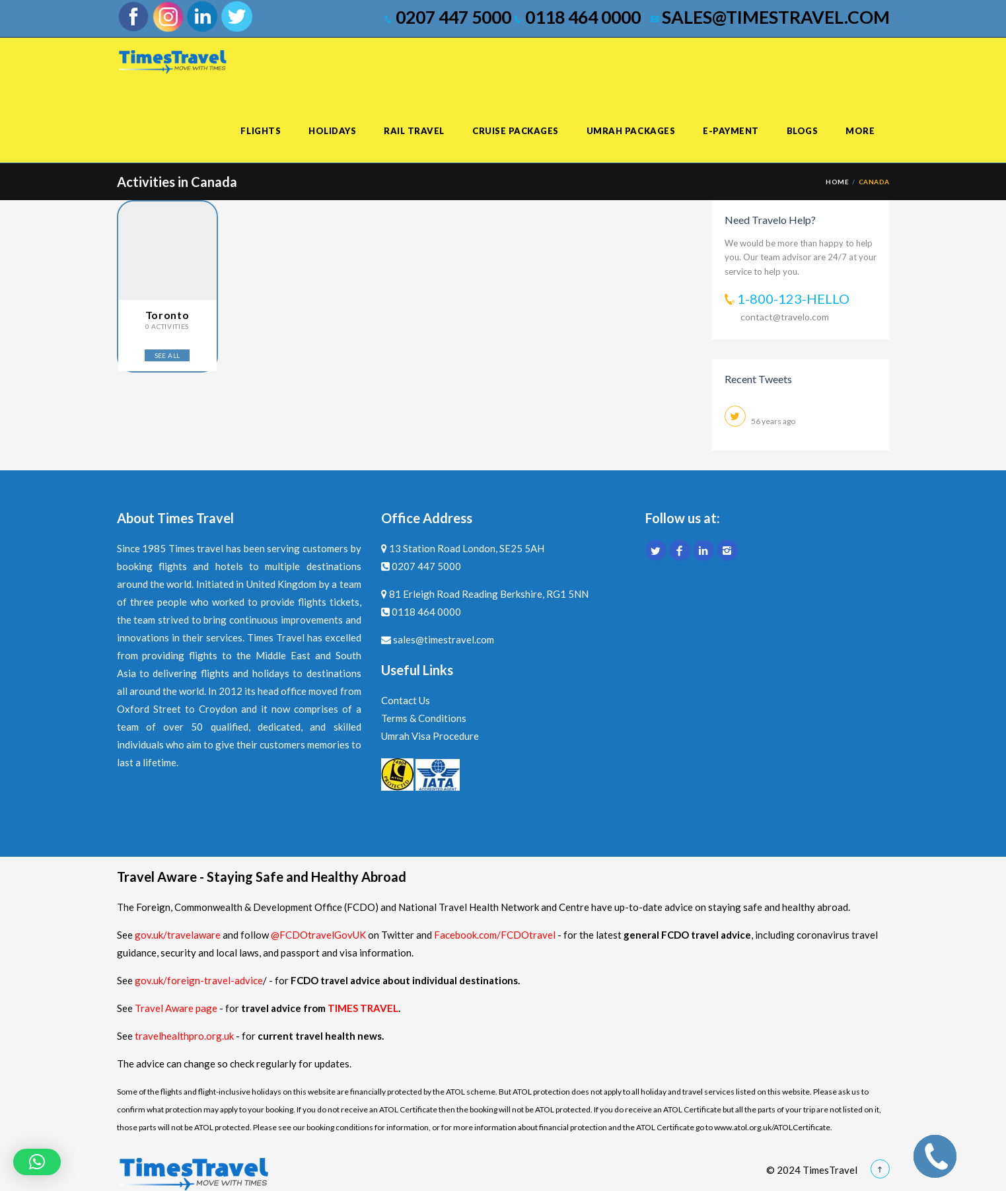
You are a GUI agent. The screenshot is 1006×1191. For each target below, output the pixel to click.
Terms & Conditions (423, 718)
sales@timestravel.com (770, 17)
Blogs (802, 131)
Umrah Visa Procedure (430, 736)
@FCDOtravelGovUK (318, 935)
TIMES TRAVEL (363, 1008)
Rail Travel (414, 131)
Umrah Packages (631, 131)
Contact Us (405, 700)
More (860, 131)
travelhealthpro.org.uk (185, 1036)
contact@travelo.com (784, 316)
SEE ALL (167, 355)
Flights (260, 131)
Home (837, 182)
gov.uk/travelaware (178, 935)
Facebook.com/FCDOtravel (495, 935)
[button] (37, 1162)
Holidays (332, 131)
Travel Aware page (176, 1008)
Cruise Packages (515, 131)
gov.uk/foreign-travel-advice (199, 980)
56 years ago (773, 421)
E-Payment (731, 131)
